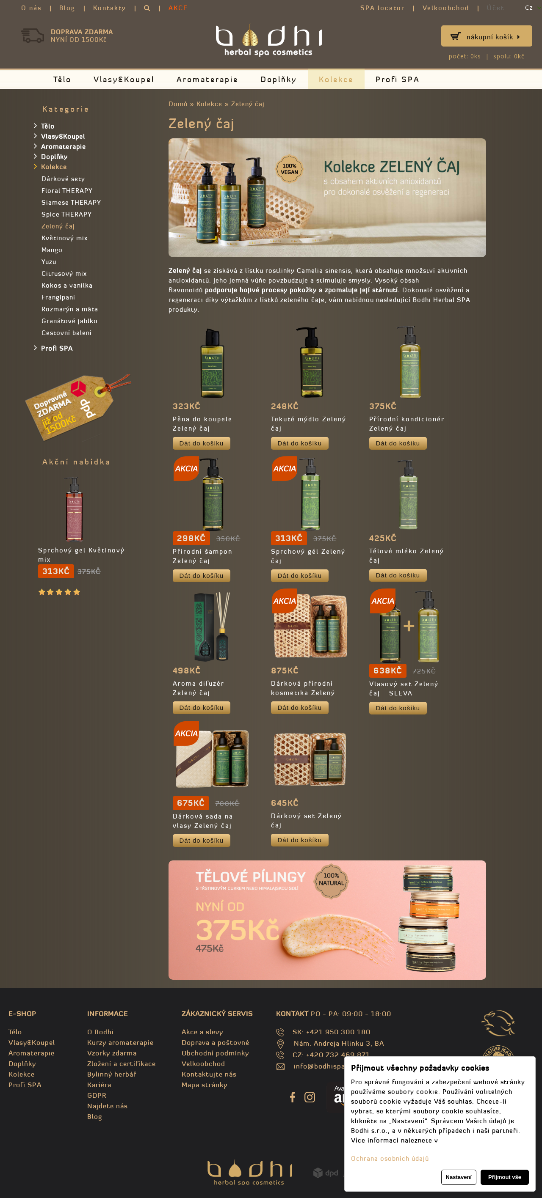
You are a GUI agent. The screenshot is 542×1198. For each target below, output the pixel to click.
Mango (52, 250)
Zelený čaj (248, 104)
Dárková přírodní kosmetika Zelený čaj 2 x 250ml (303, 692)
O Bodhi (100, 1032)
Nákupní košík (493, 37)
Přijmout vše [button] (504, 1177)
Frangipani (58, 297)
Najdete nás (107, 1106)
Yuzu (48, 262)
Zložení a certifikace (121, 1063)
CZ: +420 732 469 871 (331, 1054)
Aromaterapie (207, 79)
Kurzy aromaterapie (120, 1042)
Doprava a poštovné (215, 1042)
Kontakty (109, 8)
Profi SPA (398, 79)
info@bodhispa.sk (324, 1066)
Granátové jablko (69, 321)
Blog (67, 8)
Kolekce (336, 79)
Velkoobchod (446, 8)
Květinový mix (64, 238)
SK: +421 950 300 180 (332, 1032)
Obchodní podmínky (215, 1053)
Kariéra (99, 1084)
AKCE (178, 8)
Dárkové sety (63, 179)
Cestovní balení (66, 333)
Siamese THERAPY (71, 202)
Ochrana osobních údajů (390, 1158)
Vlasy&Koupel (124, 79)
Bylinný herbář (111, 1074)
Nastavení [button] (459, 1177)
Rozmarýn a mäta (69, 309)
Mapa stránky (204, 1084)
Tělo (62, 79)
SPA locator (382, 8)
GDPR (96, 1095)
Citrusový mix (64, 273)
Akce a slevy (202, 1032)
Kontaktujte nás (209, 1074)
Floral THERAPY (67, 191)
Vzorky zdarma (112, 1053)
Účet (495, 8)
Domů (178, 104)
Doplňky (278, 79)
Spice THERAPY (66, 214)
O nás (31, 8)
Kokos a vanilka (67, 285)
